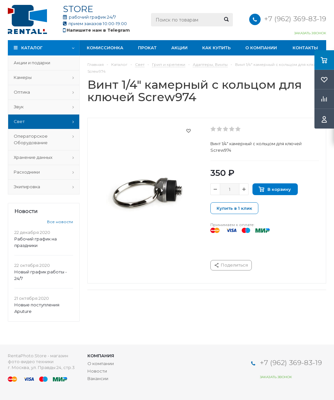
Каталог (31, 47)
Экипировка (27, 186)
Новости (97, 371)
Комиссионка (105, 47)
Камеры (23, 77)
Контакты (305, 47)
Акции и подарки (32, 62)
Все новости (60, 221)
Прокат (147, 47)
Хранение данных (33, 157)
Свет (19, 121)
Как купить (216, 47)
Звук (18, 106)
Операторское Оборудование (31, 139)
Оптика (22, 92)
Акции (179, 47)
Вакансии (97, 378)
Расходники (27, 172)
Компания (100, 355)
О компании (261, 47)
